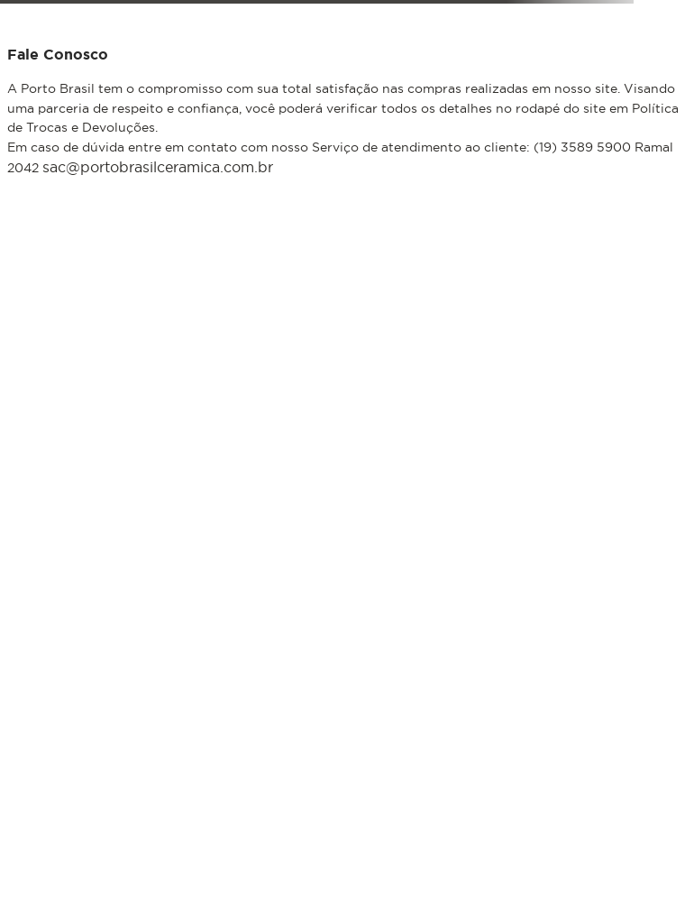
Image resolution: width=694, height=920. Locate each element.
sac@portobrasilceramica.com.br (157, 167)
